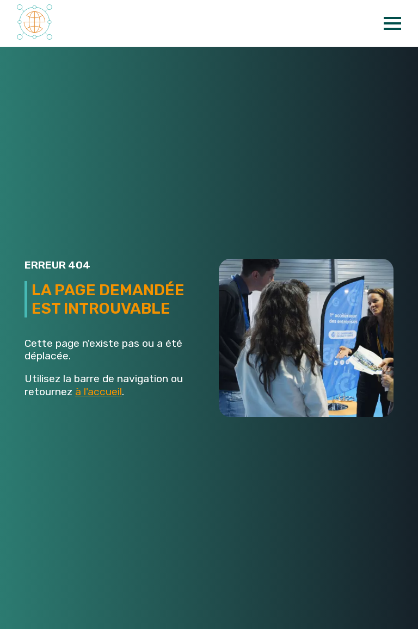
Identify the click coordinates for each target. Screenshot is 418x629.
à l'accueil (98, 391)
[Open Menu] (392, 23)
